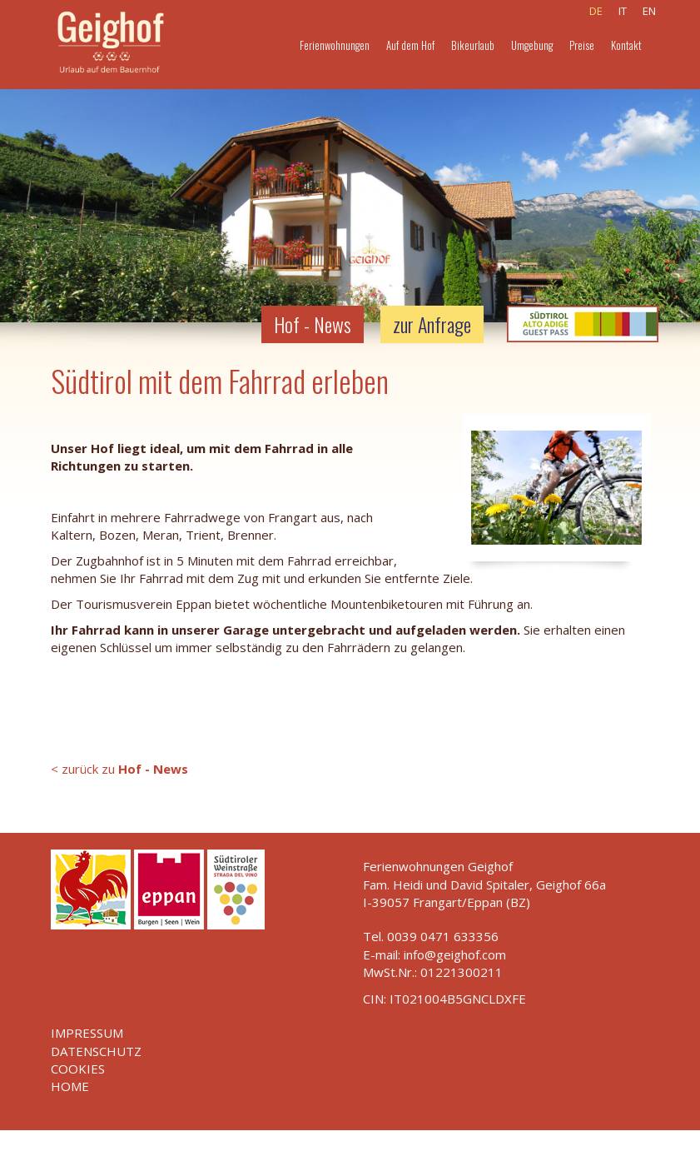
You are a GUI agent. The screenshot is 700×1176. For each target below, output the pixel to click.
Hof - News (312, 324)
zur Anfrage (432, 324)
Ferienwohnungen (335, 45)
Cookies (78, 1068)
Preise (581, 45)
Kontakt (626, 45)
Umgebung (532, 45)
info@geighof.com (455, 954)
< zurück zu (119, 768)
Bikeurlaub (472, 45)
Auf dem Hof (410, 45)
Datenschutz (96, 1051)
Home (70, 1086)
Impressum (87, 1032)
